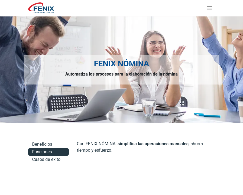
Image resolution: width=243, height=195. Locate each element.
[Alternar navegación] (209, 8)
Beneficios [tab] (42, 144)
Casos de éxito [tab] (46, 159)
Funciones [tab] (42, 151)
